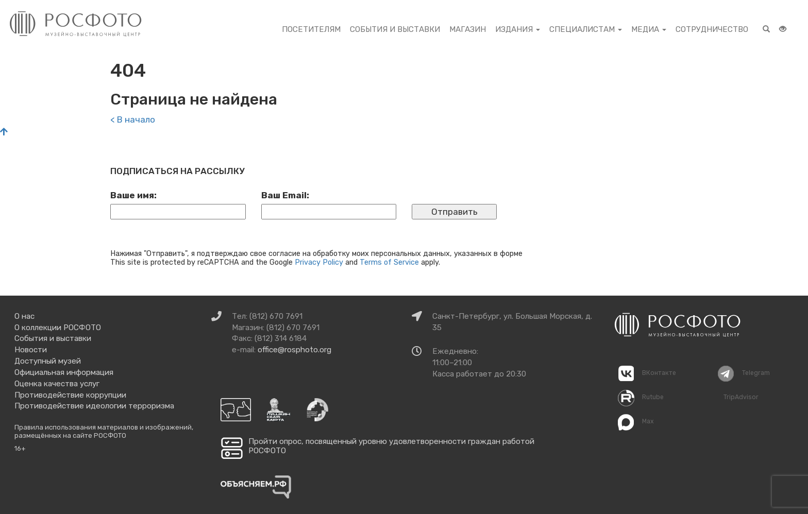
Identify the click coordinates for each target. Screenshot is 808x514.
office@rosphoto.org (294, 349)
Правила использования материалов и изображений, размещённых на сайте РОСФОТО (103, 431)
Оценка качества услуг (56, 383)
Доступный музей (47, 361)
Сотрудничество (712, 29)
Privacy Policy (319, 262)
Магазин (467, 29)
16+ (20, 448)
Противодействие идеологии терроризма (94, 405)
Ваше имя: (133, 195)
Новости (30, 349)
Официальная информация (63, 372)
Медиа (648, 29)
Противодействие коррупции (70, 395)
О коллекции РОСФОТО (57, 327)
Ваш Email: (285, 195)
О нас (24, 316)
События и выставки (395, 29)
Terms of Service (389, 262)
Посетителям (311, 29)
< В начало (132, 119)
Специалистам (585, 29)
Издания (517, 29)
